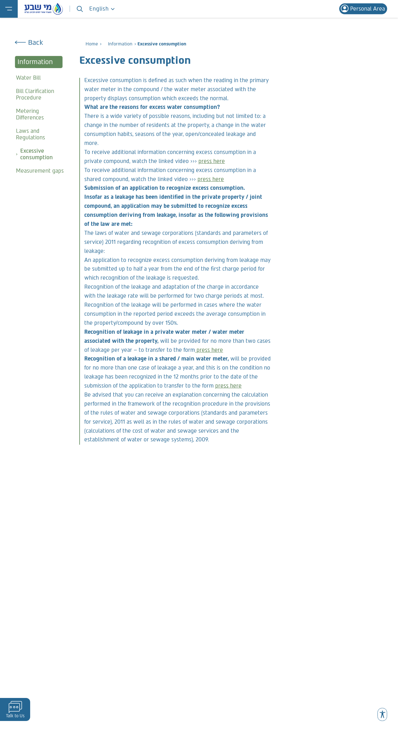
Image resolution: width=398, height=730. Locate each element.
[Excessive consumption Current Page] (41, 154)
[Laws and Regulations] (41, 134)
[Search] (79, 9)
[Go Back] (41, 42)
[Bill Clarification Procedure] (41, 94)
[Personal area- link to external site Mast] (363, 8)
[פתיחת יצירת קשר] (15, 709)
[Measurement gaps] (41, 170)
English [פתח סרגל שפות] (102, 9)
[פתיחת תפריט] (9, 9)
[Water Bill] (41, 77)
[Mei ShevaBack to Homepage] (43, 8)
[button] (382, 714)
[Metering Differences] (41, 114)
